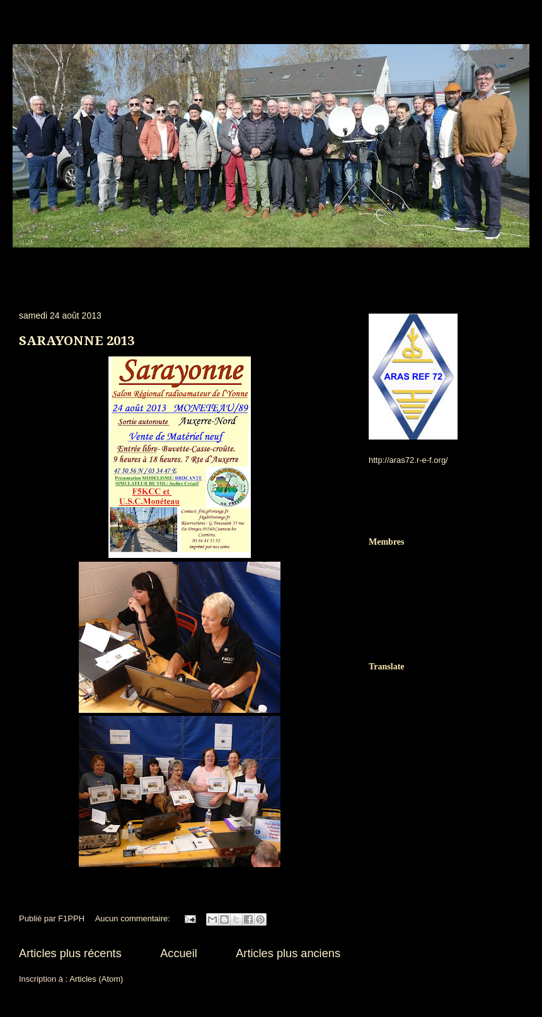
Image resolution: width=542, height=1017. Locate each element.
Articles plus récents (70, 953)
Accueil (178, 953)
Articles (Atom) (96, 979)
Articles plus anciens (288, 953)
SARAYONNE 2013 (76, 340)
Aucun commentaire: (134, 918)
